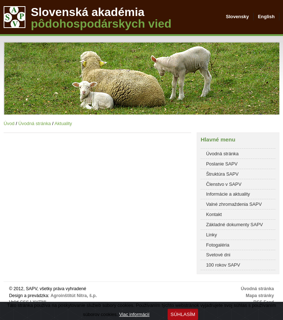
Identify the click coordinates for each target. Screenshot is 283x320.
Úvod (9, 123)
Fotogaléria (217, 245)
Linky (211, 234)
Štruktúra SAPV (222, 174)
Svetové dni (218, 254)
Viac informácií (134, 314)
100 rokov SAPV (223, 265)
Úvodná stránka (35, 123)
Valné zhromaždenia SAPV (234, 204)
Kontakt (214, 214)
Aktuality (63, 123)
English (266, 16)
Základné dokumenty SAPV (234, 224)
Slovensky (237, 16)
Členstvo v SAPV (223, 184)
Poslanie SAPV (222, 164)
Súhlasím (183, 314)
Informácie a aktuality (228, 194)
